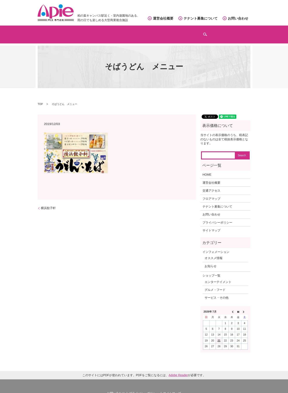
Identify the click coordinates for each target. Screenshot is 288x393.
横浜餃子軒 (50, 202)
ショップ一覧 (211, 270)
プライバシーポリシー (217, 217)
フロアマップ (130, 32)
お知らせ (211, 260)
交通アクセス (169, 32)
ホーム (54, 32)
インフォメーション (213, 32)
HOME (206, 169)
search (245, 34)
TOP (40, 98)
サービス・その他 (216, 292)
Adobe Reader (178, 369)
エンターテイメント (218, 276)
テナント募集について (201, 18)
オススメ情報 (213, 252)
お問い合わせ (238, 18)
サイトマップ (211, 225)
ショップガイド (89, 32)
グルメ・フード (215, 284)
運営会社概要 (163, 18)
